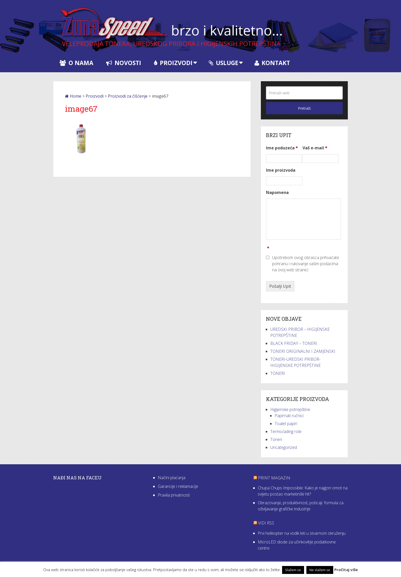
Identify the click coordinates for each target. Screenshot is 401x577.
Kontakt (272, 63)
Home (73, 96)
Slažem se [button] (293, 570)
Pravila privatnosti (174, 495)
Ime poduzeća (282, 148)
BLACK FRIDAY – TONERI (293, 343)
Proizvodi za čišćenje (128, 96)
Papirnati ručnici (289, 415)
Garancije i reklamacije (178, 486)
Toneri (276, 439)
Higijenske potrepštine (290, 409)
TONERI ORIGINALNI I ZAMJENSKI (302, 351)
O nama (76, 63)
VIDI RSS (266, 523)
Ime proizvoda (280, 170)
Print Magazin (274, 478)
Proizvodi (173, 63)
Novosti (123, 63)
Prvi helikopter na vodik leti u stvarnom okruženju (302, 533)
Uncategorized (283, 447)
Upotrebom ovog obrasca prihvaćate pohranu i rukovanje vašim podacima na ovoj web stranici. (305, 264)
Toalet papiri (286, 423)
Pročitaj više (346, 569)
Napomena (277, 192)
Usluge (223, 63)
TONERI (277, 373)
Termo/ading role (286, 431)
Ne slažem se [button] (319, 570)
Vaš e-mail (315, 148)
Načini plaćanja (171, 477)
